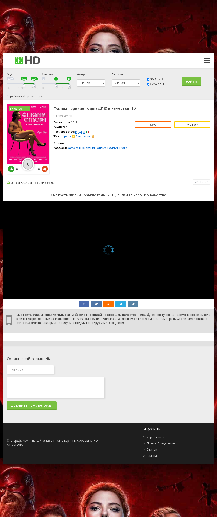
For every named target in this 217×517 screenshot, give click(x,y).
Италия (80, 131)
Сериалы (157, 84)
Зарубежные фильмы (81, 148)
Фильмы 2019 (118, 148)
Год (9, 74)
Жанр (81, 74)
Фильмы (156, 79)
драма (67, 136)
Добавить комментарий (31, 405)
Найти (191, 82)
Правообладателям (161, 443)
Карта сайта (155, 437)
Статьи (152, 449)
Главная (153, 456)
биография (83, 136)
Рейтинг (48, 74)
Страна (117, 74)
